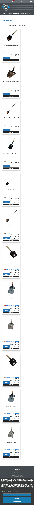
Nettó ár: (11, 54)
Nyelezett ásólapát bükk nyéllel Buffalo (11, 45)
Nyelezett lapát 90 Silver (11, 334)
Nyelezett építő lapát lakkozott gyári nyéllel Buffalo (11, 190)
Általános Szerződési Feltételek (17, 474)
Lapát (16, 17)
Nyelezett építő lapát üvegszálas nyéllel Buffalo (11, 226)
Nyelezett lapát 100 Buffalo (11, 370)
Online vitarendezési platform (17, 476)
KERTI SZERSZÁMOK (10, 17)
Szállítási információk (17, 472)
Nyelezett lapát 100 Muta (11, 406)
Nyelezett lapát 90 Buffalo (11, 262)
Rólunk (17, 471)
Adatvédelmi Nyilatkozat (17, 475)
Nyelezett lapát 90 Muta (11, 298)
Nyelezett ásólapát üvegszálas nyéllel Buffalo (11, 118)
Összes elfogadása (17, 501)
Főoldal (3, 17)
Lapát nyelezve (22, 17)
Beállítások (17, 498)
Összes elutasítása (17, 495)
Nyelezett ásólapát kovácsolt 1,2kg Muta (11, 81)
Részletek (11, 60)
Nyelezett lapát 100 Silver (11, 442)
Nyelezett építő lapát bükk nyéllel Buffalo (11, 153)
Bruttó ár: (11, 55)
